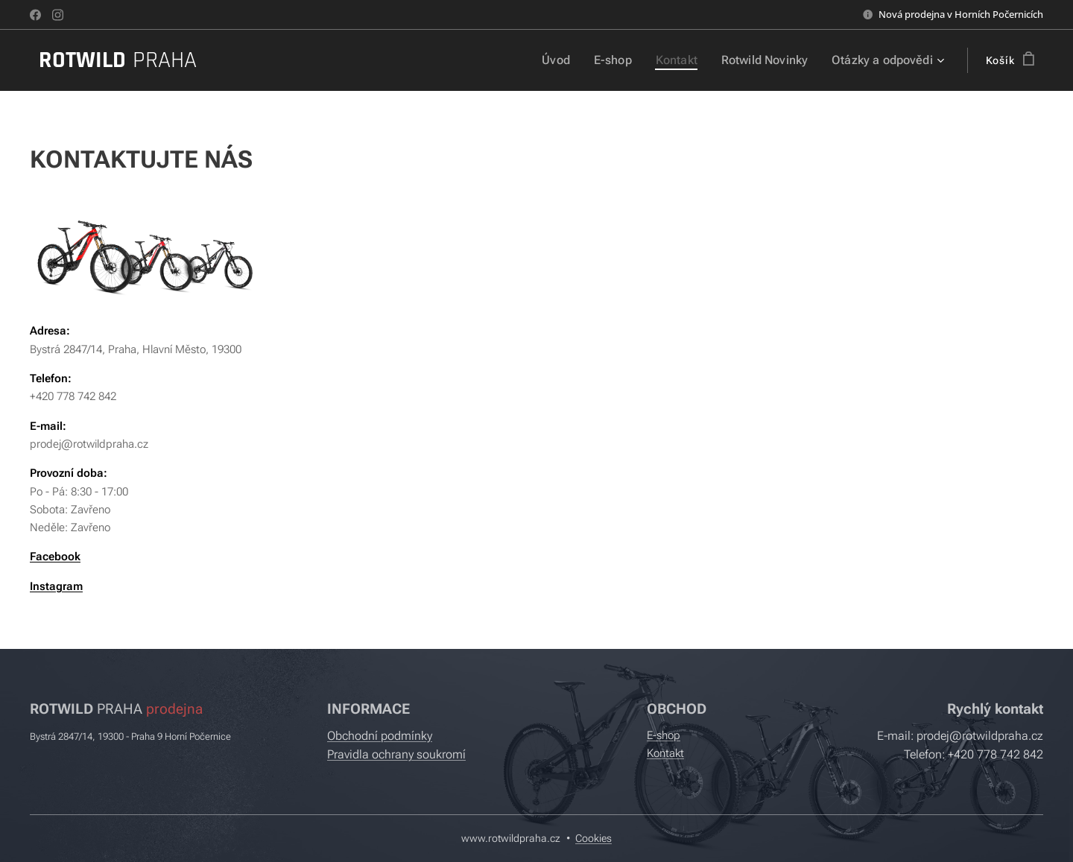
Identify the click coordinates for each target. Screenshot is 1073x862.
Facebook (55, 556)
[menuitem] (571, 60)
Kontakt (665, 753)
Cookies (593, 838)
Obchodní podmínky (379, 736)
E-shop (663, 735)
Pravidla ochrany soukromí (396, 754)
